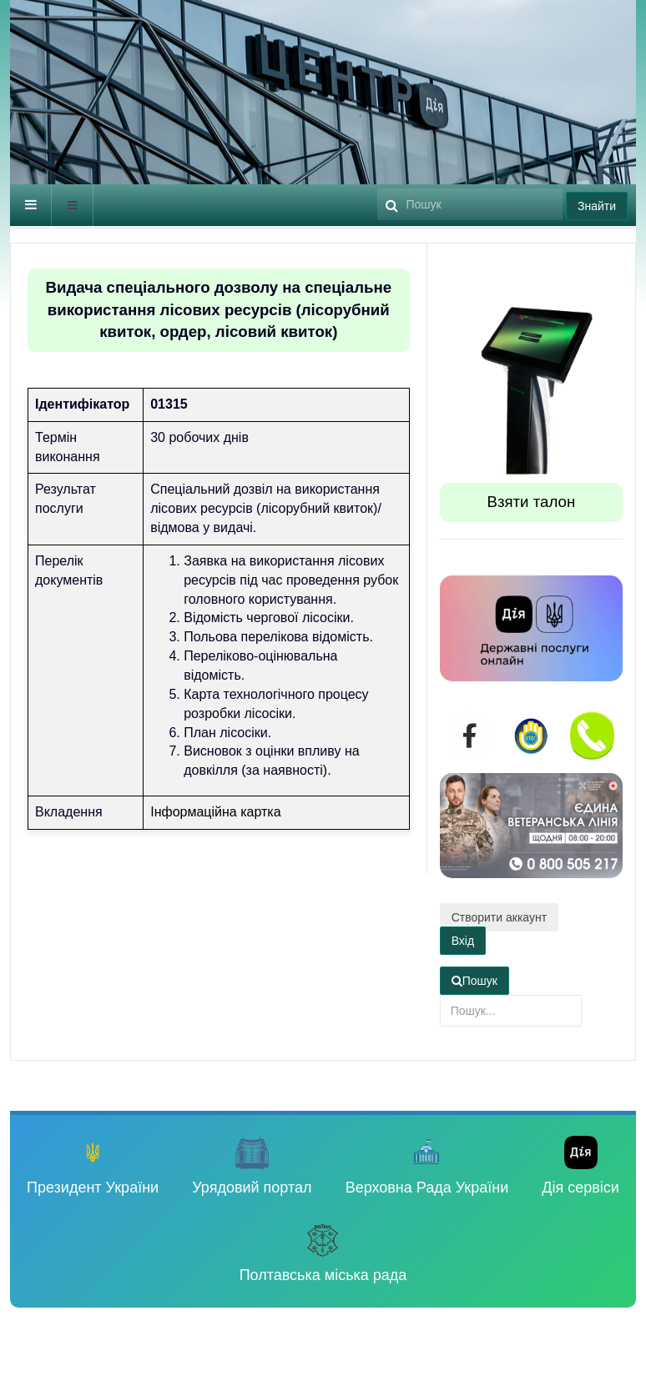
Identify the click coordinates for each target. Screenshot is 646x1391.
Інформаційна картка (215, 812)
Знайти (597, 206)
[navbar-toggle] (31, 205)
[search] (470, 204)
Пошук (377, 184)
